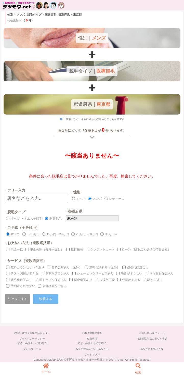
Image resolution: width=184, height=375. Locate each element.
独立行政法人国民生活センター (32, 333)
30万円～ (111, 234)
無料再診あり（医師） (104, 267)
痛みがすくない (131, 273)
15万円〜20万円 (58, 234)
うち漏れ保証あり (161, 273)
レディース (116, 199)
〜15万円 (33, 234)
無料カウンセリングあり (27, 267)
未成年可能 (107, 280)
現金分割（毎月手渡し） (47, 249)
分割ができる (131, 280)
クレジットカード (102, 249)
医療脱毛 (55, 218)
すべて (81, 199)
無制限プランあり (57, 273)
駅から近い (155, 280)
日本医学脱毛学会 (92, 333)
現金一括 (17, 249)
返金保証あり (83, 280)
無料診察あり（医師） (66, 267)
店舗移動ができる (54, 286)
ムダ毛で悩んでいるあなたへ (92, 348)
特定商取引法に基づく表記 (152, 338)
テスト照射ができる (24, 273)
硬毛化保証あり (21, 280)
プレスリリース (32, 348)
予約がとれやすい (23, 286)
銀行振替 (77, 249)
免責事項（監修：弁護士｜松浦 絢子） (92, 341)
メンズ (97, 199)
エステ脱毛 (34, 218)
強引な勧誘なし (137, 267)
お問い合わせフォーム (152, 333)
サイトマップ (92, 354)
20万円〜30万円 (87, 234)
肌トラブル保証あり (53, 280)
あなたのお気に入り (151, 348)
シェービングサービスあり (95, 273)
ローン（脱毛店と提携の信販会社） (146, 249)
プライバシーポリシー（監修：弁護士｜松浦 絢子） (32, 341)
